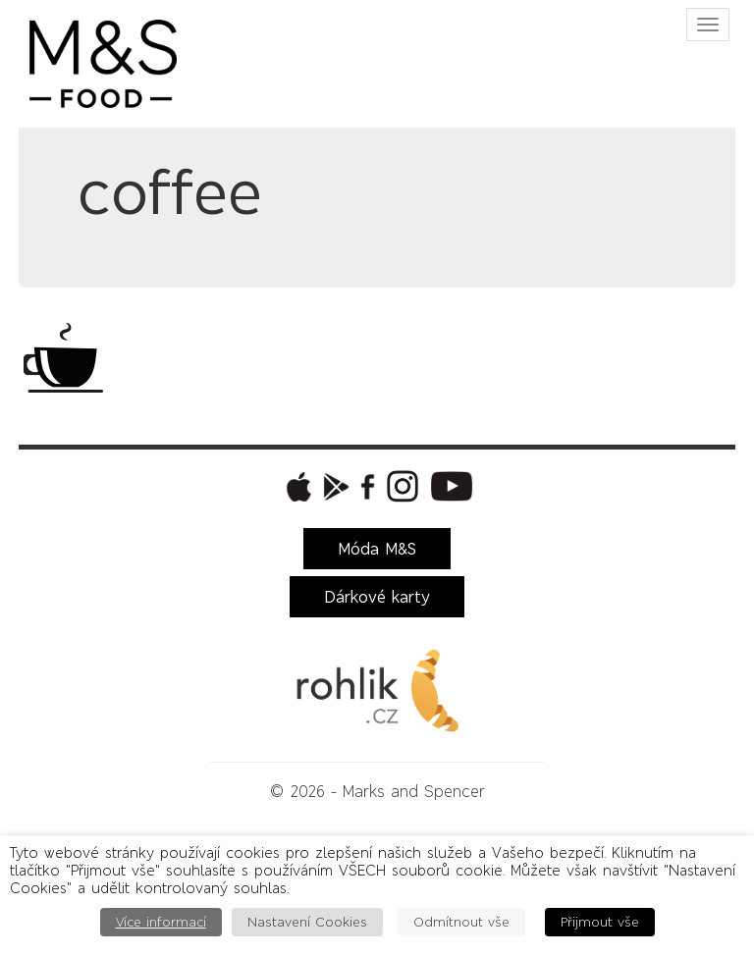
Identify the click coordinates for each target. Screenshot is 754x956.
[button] (296, 487)
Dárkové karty (377, 597)
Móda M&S (377, 548)
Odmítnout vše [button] (461, 922)
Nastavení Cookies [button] (307, 922)
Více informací (161, 922)
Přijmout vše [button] (600, 922)
